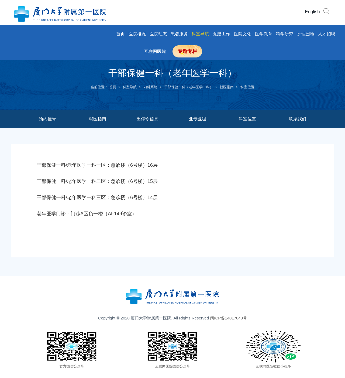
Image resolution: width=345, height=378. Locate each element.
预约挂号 (47, 119)
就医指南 (227, 87)
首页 (120, 34)
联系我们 (297, 119)
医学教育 (263, 34)
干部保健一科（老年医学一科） (188, 87)
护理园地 (305, 34)
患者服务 (179, 34)
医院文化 (242, 34)
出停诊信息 (147, 119)
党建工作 (221, 34)
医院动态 (158, 34)
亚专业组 (197, 119)
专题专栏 (187, 51)
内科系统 (150, 87)
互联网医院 (155, 51)
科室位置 (247, 87)
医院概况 (137, 34)
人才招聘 (326, 34)
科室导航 (200, 34)
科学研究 (284, 34)
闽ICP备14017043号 (228, 318)
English (312, 11)
